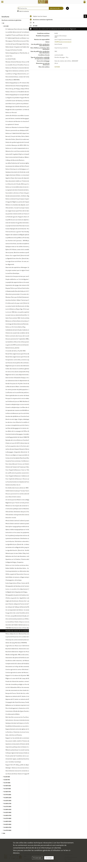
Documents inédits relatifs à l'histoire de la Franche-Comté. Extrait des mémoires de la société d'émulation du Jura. (23, 741)
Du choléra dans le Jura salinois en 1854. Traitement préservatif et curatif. (23, 488)
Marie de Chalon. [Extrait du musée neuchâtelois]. (20, 139)
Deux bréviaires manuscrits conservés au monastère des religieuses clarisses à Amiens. (23, 771)
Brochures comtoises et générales (11, 20)
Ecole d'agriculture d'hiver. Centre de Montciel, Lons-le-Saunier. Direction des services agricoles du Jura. (23, 583)
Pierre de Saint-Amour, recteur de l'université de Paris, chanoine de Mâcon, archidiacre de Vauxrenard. (23, 77)
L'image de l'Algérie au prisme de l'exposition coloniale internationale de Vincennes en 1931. (23, 202)
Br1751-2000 (7, 794)
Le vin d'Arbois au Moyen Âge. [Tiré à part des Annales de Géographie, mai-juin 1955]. (23, 309)
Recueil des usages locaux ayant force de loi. (18, 354)
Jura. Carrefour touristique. (13, 762)
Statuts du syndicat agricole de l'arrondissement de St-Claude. (23, 142)
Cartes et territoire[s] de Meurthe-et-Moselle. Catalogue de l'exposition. (23, 458)
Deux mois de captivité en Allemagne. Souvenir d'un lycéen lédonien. (23, 267)
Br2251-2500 (7, 800)
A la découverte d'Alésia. (13, 714)
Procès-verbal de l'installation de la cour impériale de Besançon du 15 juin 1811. (23, 756)
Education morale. (11, 517)
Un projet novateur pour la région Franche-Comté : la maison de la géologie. (23, 270)
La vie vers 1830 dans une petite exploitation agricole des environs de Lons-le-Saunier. (23, 312)
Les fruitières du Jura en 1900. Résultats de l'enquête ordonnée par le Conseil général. (23, 401)
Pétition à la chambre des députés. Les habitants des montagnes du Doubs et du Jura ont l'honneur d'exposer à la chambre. (23, 205)
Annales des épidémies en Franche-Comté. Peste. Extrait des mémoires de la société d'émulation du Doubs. (23, 416)
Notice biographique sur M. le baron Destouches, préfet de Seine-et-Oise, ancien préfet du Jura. (23, 82)
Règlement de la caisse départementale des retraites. (21, 374)
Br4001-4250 (7, 821)
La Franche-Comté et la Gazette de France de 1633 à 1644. (22, 482)
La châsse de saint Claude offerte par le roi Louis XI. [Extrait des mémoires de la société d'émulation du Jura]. (23, 184)
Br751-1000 (7, 782)
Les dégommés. (10, 264)
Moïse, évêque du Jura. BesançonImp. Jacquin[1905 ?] (21, 634)
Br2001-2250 (7, 797)
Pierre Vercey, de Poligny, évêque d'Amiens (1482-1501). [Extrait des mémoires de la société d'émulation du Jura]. (23, 88)
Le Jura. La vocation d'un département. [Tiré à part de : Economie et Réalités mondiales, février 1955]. (23, 589)
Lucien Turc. (9, 56)
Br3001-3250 (7, 809)
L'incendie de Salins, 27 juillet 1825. (16, 351)
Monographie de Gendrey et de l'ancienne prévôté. (20, 586)
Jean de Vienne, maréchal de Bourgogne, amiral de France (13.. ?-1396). (23, 118)
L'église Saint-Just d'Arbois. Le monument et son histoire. (22, 175)
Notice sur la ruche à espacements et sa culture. (19, 148)
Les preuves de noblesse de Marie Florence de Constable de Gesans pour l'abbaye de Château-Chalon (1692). (23, 166)
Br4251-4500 (7, 824)
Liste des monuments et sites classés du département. (21, 690)
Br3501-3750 (7, 815)
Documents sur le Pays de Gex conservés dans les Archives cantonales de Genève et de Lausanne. (23, 666)
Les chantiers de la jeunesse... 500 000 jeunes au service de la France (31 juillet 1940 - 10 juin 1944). (23, 240)
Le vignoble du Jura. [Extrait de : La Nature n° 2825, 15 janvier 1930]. (23, 544)
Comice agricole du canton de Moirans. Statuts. (19, 672)
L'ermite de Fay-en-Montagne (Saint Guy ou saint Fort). (21, 44)
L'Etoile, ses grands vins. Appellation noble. (18, 598)
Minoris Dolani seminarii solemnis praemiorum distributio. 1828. (23, 523)
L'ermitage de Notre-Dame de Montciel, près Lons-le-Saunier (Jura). (23, 324)
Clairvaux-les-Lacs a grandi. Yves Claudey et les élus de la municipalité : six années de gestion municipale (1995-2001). (23, 231)
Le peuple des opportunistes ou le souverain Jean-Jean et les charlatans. (23, 282)
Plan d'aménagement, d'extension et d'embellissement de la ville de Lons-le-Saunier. (23, 708)
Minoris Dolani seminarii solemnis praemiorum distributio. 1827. (23, 520)
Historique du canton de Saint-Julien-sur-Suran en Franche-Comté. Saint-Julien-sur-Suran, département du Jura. (23, 639)
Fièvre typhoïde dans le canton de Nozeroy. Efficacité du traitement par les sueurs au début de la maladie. (23, 395)
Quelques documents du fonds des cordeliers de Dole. (21, 172)
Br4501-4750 (7, 827)
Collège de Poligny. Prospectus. (15, 562)
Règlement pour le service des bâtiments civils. (19, 365)
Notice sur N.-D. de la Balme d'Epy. (16, 327)
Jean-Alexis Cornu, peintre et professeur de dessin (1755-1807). (23, 103)
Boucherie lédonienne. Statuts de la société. (18, 648)
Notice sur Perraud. (11, 112)
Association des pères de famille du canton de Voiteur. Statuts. (23, 657)
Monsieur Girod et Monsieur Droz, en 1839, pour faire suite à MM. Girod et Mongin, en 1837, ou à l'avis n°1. (23, 62)
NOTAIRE (57, 67)
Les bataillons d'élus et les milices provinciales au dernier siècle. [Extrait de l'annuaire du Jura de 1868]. (23, 342)
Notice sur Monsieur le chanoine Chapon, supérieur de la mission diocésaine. (23, 127)
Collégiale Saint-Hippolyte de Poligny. (17, 592)
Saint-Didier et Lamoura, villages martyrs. (17, 577)
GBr (4, 833)
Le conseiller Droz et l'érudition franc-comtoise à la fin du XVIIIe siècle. (23, 65)
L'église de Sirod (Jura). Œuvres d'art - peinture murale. (21, 601)
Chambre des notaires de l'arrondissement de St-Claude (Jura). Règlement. (23, 631)
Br (3, 23)
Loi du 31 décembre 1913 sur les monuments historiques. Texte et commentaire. (23, 687)
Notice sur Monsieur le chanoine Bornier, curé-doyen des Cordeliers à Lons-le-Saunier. (23, 68)
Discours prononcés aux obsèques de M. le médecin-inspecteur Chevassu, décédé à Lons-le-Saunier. (23, 130)
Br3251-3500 (7, 812)
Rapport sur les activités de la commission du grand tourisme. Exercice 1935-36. (23, 738)
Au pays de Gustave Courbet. (14, 50)
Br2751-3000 (7, 806)
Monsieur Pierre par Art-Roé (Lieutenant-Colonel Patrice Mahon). (23, 297)
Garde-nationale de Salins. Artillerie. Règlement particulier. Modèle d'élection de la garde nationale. (23, 196)
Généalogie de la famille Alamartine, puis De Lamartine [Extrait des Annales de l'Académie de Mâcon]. (23, 106)
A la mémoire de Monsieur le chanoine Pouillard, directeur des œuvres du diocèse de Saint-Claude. (23, 121)
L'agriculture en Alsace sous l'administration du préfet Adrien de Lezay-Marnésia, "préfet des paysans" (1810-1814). (23, 645)
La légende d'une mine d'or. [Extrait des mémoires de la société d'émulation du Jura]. (23, 258)
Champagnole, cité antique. (14, 580)
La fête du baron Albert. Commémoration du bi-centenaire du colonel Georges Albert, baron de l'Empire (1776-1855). (23, 386)
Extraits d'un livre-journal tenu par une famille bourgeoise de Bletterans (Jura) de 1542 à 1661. (23, 276)
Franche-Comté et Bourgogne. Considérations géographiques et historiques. (23, 434)
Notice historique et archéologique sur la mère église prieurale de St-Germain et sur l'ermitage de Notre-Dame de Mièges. (23, 169)
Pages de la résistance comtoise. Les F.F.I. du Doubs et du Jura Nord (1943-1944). (23, 71)
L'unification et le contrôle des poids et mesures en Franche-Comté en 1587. (23, 392)
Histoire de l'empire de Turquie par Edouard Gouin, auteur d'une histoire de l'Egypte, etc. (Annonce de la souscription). (23, 467)
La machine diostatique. (12, 273)
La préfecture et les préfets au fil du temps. (18, 237)
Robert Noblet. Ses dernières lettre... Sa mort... (19, 568)
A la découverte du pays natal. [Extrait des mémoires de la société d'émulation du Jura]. (23, 303)
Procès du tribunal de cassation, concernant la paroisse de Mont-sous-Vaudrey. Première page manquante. (23, 681)
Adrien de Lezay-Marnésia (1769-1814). (16, 642)
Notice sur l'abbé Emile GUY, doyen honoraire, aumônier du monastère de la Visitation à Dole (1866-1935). (23, 133)
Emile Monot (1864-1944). (13, 80)
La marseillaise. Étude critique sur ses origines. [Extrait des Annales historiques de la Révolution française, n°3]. (23, 622)
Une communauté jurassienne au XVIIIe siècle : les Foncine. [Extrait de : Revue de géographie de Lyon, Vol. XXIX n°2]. (23, 619)
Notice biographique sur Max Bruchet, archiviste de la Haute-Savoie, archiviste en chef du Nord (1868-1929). (23, 53)
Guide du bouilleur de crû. (13, 485)
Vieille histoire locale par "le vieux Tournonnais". (19, 491)
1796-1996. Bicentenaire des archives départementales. (21, 628)
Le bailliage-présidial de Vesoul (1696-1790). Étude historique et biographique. (23, 437)
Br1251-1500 (7, 788)
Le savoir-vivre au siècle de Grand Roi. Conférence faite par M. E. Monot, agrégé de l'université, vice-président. (23, 315)
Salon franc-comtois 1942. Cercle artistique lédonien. (21, 318)
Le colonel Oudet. (11, 59)
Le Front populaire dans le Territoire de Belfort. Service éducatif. (23, 446)
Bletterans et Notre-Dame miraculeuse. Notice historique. (22, 321)
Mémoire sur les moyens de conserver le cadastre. (20, 505)
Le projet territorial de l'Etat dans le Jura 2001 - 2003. (21, 225)
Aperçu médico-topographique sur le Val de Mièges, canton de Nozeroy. (23, 529)
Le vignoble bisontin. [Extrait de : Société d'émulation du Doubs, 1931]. (23, 550)
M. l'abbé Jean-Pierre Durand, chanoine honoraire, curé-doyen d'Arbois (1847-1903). (23, 29)
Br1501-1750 (7, 791)
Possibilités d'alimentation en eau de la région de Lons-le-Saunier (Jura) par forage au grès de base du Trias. (23, 726)
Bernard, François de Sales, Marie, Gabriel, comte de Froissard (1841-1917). (23, 136)
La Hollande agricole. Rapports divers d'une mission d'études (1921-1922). (23, 217)
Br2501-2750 (7, 803)
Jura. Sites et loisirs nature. (13, 497)
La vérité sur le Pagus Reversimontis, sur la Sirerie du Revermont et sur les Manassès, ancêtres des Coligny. (23, 74)
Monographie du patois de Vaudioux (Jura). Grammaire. (22, 595)
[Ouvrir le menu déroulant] (2, 2)
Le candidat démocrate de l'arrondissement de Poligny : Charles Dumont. (23, 32)
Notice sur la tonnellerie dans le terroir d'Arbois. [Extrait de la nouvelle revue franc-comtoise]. (23, 187)
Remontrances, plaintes (12, 348)
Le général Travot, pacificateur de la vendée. (18, 35)
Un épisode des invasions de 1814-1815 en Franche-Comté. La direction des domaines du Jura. (23, 410)
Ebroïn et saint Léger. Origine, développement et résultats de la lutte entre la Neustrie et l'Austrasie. (23, 419)
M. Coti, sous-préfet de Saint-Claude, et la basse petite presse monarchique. (23, 616)
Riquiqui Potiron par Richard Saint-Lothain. (18, 288)
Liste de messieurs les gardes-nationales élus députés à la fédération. (23, 222)
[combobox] (56, 8)
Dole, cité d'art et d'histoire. (14, 735)
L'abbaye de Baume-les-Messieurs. (15, 160)
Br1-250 (6, 26)
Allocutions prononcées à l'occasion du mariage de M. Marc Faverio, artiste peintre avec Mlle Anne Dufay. (23, 294)
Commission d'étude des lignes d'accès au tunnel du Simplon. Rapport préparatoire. (23, 711)
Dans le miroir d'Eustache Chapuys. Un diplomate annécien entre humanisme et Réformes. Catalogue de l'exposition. (23, 377)
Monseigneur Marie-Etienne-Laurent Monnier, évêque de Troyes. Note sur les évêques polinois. (23, 41)
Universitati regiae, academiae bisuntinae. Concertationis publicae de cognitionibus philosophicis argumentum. (23, 759)
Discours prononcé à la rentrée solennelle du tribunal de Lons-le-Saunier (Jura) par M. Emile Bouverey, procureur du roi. (23, 494)
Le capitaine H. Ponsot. (12, 124)
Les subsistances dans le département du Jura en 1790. (21, 380)
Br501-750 (7, 779)
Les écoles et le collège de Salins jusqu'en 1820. (19, 547)
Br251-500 (7, 776)
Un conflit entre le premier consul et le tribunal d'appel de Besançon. (23, 473)
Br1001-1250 (7, 785)
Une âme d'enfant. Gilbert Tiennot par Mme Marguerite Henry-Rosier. (23, 300)
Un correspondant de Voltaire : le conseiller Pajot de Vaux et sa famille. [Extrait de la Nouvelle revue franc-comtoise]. (23, 610)
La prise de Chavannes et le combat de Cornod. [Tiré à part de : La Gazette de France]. (23, 637)
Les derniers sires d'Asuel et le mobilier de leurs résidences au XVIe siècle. (23, 422)
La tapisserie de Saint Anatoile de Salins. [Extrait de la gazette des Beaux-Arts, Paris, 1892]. (23, 190)
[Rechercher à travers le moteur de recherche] (34, 8)
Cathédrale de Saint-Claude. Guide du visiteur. (19, 330)
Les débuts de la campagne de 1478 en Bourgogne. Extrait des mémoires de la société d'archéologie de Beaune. (23, 431)
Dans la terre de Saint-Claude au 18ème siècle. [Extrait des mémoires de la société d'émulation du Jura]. (23, 157)
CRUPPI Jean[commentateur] (63, 42)
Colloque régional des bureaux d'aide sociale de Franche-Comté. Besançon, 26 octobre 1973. (23, 753)
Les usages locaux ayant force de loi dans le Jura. (20, 211)
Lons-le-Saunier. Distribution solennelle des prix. (19, 541)
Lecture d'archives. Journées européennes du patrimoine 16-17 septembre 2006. (23, 243)
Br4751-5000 (7, 830)
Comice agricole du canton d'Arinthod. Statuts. (19, 669)
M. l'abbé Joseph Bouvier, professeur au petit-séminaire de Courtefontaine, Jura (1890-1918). (23, 38)
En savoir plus (37, 858)
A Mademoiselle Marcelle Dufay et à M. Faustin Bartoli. (21, 291)
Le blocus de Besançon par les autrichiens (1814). (19, 413)
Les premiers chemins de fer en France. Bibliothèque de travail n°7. (23, 214)
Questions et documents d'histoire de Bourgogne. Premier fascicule (23, 744)
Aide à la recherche (24, 11)
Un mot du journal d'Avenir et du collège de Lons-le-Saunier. (23, 499)
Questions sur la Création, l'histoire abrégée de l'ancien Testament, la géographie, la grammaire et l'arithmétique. (23, 559)
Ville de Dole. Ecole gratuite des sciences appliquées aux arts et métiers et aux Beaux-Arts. (23, 514)
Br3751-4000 (7, 818)
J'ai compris (49, 858)
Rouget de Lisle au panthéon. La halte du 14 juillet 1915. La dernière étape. (23, 109)
